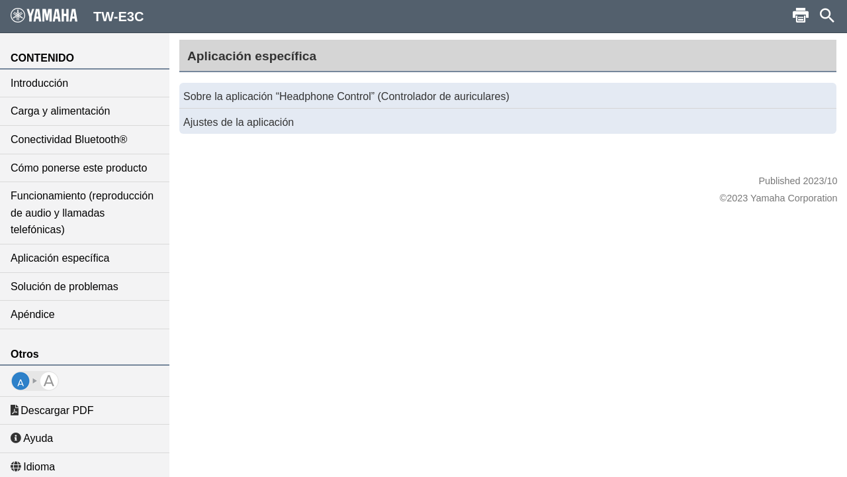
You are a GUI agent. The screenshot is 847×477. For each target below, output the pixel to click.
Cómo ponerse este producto (79, 168)
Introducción (39, 83)
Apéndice (33, 314)
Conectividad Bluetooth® (69, 139)
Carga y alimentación (60, 111)
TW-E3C (77, 16)
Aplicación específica (60, 258)
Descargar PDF (52, 410)
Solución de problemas (64, 286)
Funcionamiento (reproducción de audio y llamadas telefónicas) (82, 212)
